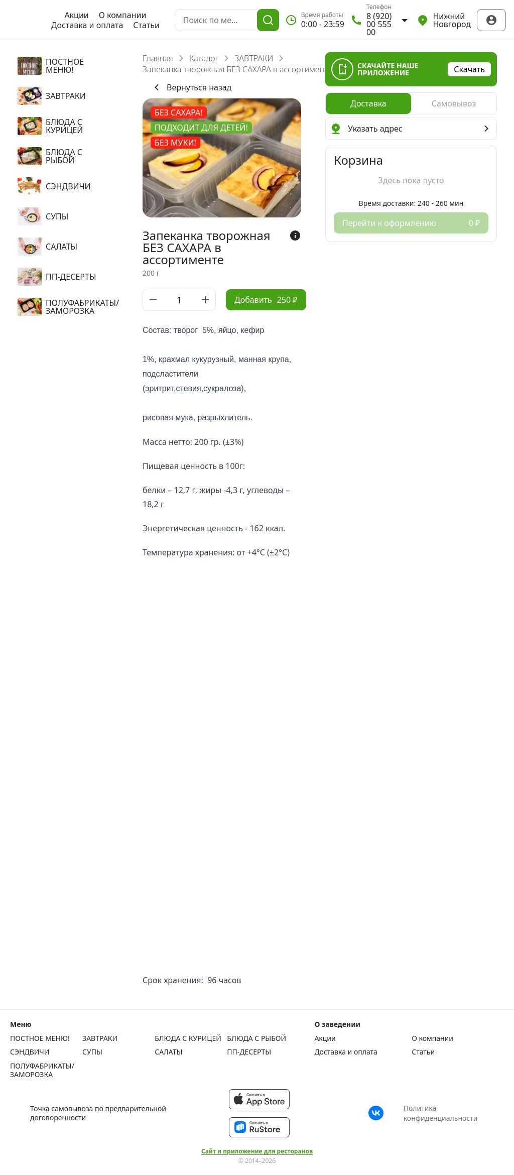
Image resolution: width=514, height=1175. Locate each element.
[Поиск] (268, 20)
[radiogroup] (411, 103)
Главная (158, 58)
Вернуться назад (191, 87)
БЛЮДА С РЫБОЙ (256, 1038)
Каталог (203, 58)
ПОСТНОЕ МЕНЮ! (40, 1038)
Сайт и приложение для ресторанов (257, 1151)
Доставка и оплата (87, 25)
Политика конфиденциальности (441, 1113)
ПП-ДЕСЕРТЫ (249, 1051)
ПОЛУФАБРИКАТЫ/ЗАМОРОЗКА (42, 1070)
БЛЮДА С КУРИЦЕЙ (188, 1038)
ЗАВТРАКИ (253, 58)
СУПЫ (92, 1051)
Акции (76, 15)
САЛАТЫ (168, 1051)
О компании (123, 15)
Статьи (146, 25)
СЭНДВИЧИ (29, 1051)
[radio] (368, 103)
